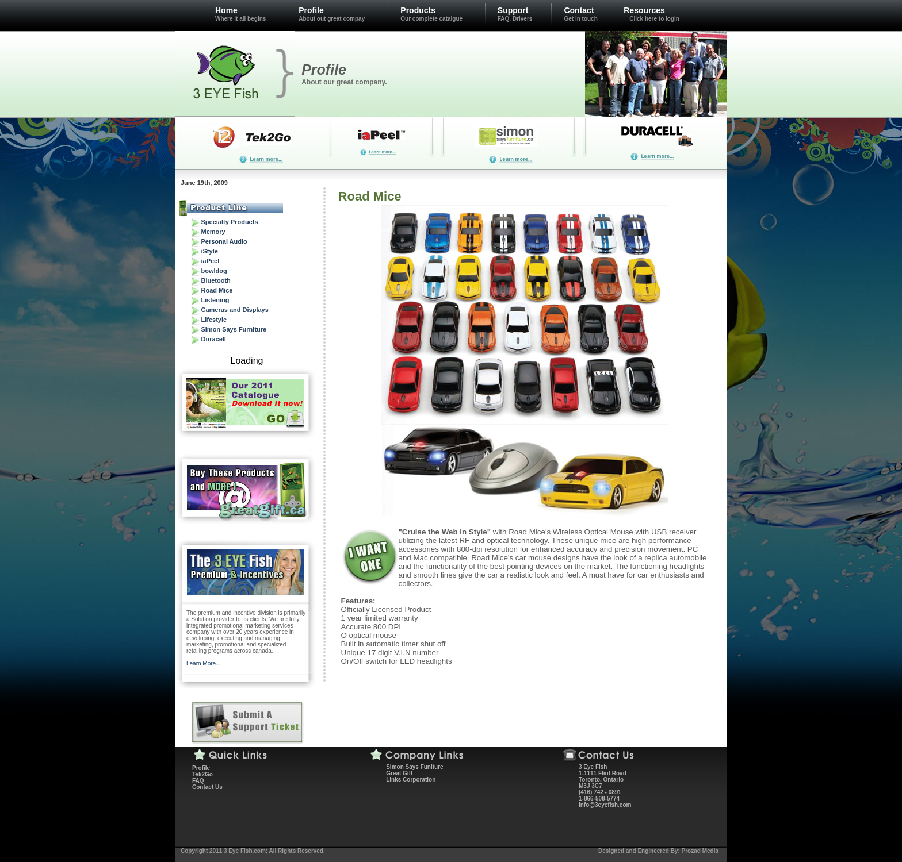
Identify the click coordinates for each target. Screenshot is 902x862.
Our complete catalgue (431, 19)
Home (226, 10)
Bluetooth (215, 280)
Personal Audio (224, 241)
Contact (579, 10)
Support (513, 10)
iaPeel (210, 260)
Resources (644, 10)
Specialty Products (229, 221)
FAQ (198, 781)
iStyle (209, 251)
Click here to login (654, 19)
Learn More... (203, 663)
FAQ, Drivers (515, 19)
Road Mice (216, 290)
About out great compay (332, 19)
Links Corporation (410, 779)
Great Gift (399, 773)
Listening (215, 300)
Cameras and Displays (234, 309)
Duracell (213, 339)
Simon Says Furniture (233, 329)
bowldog (214, 270)
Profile (311, 10)
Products (417, 10)
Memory (213, 231)
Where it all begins (240, 19)
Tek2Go (202, 774)
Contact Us (207, 787)
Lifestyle (214, 319)
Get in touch (580, 19)
